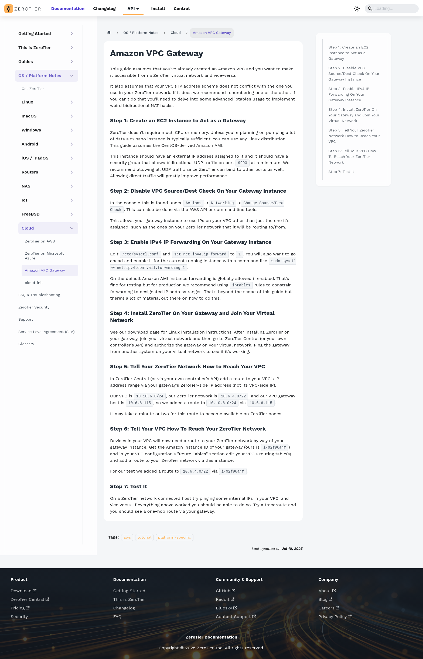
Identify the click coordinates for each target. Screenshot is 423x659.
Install (156, 8)
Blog (325, 598)
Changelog (104, 8)
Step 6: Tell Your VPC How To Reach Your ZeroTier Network (352, 156)
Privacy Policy (335, 615)
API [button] (130, 8)
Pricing (20, 607)
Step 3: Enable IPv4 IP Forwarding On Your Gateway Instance (349, 94)
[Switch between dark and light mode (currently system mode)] (357, 8)
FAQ (117, 615)
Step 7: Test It (341, 171)
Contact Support (236, 615)
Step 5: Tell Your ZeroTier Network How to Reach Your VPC (354, 135)
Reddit (225, 598)
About (327, 589)
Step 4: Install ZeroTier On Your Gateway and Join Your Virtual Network (354, 115)
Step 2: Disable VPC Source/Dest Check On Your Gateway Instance (354, 73)
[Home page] (109, 32)
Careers (328, 607)
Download (23, 589)
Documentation (67, 8)
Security (19, 615)
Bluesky (226, 607)
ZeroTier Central (30, 598)
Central (180, 8)
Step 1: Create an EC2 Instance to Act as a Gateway (349, 52)
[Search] (392, 8)
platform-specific (174, 536)
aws (127, 536)
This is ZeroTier (129, 598)
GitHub (225, 589)
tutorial (145, 536)
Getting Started (129, 589)
